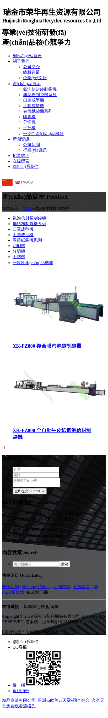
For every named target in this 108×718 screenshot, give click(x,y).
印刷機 (29, 116)
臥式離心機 (37, 594)
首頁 (27, 208)
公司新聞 (31, 144)
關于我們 (21, 61)
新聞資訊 (21, 139)
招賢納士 (21, 155)
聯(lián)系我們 (26, 166)
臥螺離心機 (34, 608)
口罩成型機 (33, 100)
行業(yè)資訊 (35, 150)
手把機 (29, 127)
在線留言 (21, 161)
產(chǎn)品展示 (27, 83)
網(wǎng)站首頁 (27, 56)
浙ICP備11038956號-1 (62, 623)
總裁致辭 (31, 72)
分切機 (29, 122)
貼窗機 (52, 608)
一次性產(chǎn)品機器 (43, 133)
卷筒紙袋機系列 (37, 111)
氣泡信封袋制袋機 (40, 89)
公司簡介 (31, 67)
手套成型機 (33, 105)
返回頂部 (21, 692)
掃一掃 (37, 687)
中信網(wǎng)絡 (40, 633)
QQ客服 (20, 648)
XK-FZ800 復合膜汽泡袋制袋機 (46, 344)
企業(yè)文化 (35, 77)
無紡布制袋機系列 (40, 94)
